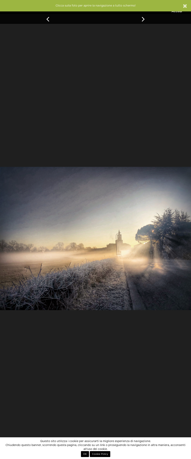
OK (85, 454)
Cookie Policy (100, 454)
